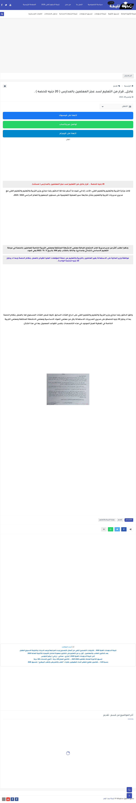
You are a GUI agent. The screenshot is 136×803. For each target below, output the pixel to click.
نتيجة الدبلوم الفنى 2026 (50, 5)
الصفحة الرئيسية (29, 5)
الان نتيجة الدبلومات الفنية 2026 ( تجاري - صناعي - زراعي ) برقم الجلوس (68, 656)
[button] (124, 529)
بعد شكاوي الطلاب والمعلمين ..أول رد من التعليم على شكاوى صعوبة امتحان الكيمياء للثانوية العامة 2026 (68, 653)
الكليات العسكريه (35, 14)
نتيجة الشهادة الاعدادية (68, 14)
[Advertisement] (68, 51)
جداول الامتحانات (50, 14)
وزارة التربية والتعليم (106, 520)
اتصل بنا (79, 5)
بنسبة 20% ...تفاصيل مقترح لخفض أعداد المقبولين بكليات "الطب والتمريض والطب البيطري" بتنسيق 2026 (68, 662)
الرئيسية (128, 86)
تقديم (116, 86)
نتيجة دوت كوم (109, 799)
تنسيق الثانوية (113, 14)
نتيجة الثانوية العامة (128, 14)
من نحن (68, 5)
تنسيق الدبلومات (85, 14)
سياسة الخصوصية (95, 5)
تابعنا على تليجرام (68, 134)
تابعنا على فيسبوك (68, 116)
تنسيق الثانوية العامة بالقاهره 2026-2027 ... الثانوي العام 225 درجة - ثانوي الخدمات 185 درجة (68, 659)
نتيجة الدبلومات (100, 14)
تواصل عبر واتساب (68, 125)
